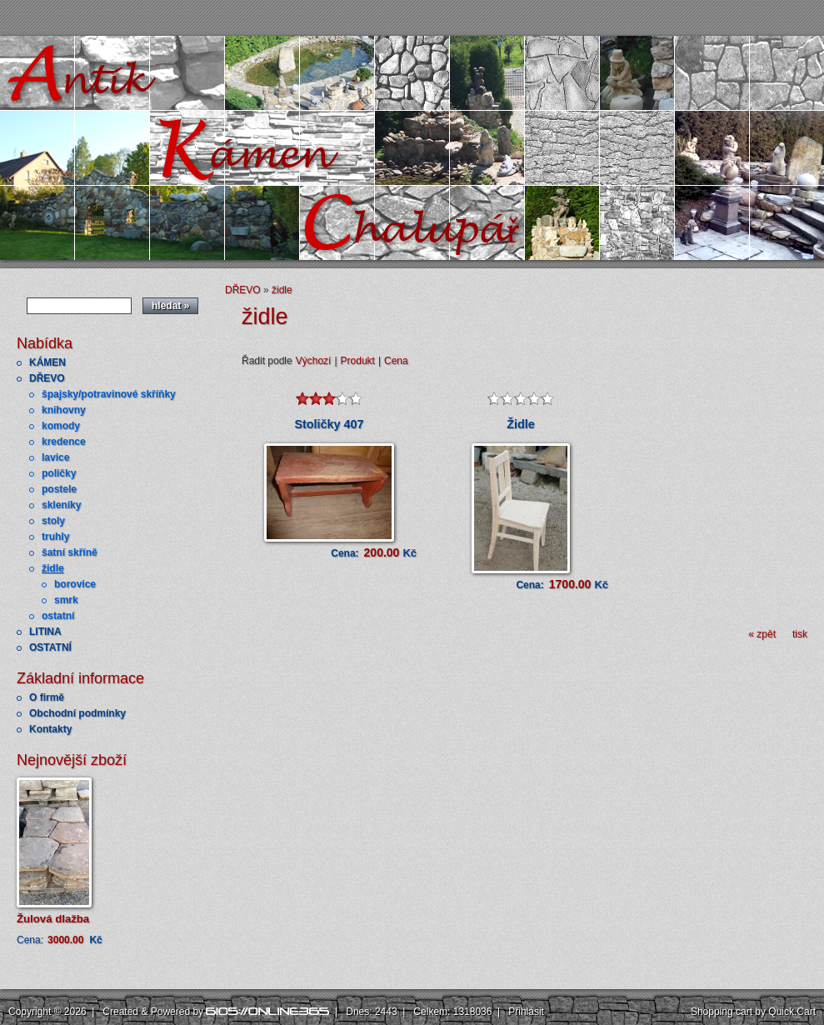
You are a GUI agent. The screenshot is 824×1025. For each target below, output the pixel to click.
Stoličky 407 (328, 424)
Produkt (358, 361)
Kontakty (50, 729)
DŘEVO (47, 378)
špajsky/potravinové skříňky (109, 394)
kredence (64, 442)
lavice (55, 457)
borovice (75, 584)
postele (59, 489)
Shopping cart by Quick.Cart (753, 1012)
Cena (396, 361)
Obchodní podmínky (77, 713)
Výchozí (314, 361)
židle (53, 568)
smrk (66, 600)
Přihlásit (526, 1012)
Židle (521, 424)
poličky (59, 473)
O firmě (46, 697)
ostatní (58, 616)
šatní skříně (69, 552)
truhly (55, 536)
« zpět (762, 634)
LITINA (45, 632)
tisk (799, 634)
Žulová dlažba (53, 918)
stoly (53, 521)
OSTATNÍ (50, 647)
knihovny (64, 410)
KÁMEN (47, 362)
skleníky (61, 505)
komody (61, 426)
